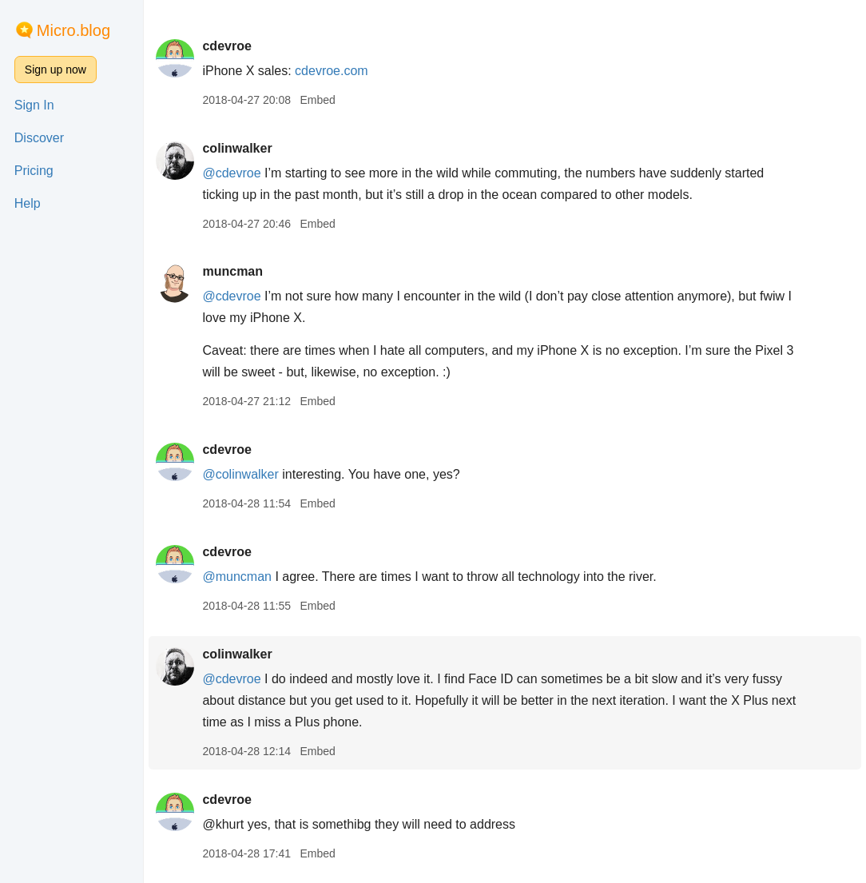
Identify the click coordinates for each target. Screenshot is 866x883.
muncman (232, 271)
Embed (317, 99)
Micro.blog (73, 30)
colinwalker (237, 148)
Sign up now (55, 69)
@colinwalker (240, 474)
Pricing (34, 170)
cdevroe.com (331, 71)
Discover (39, 138)
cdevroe (226, 46)
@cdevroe (231, 173)
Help (27, 203)
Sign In (34, 105)
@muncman (237, 576)
